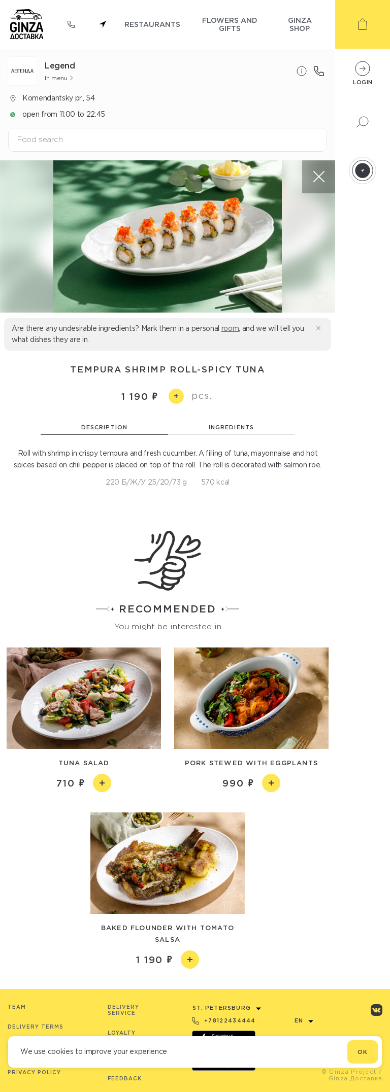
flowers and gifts (229, 24)
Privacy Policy (34, 1072)
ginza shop (300, 24)
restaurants (152, 24)
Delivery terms (35, 1027)
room (230, 328)
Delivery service (123, 1010)
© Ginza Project (349, 1072)
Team (17, 1007)
